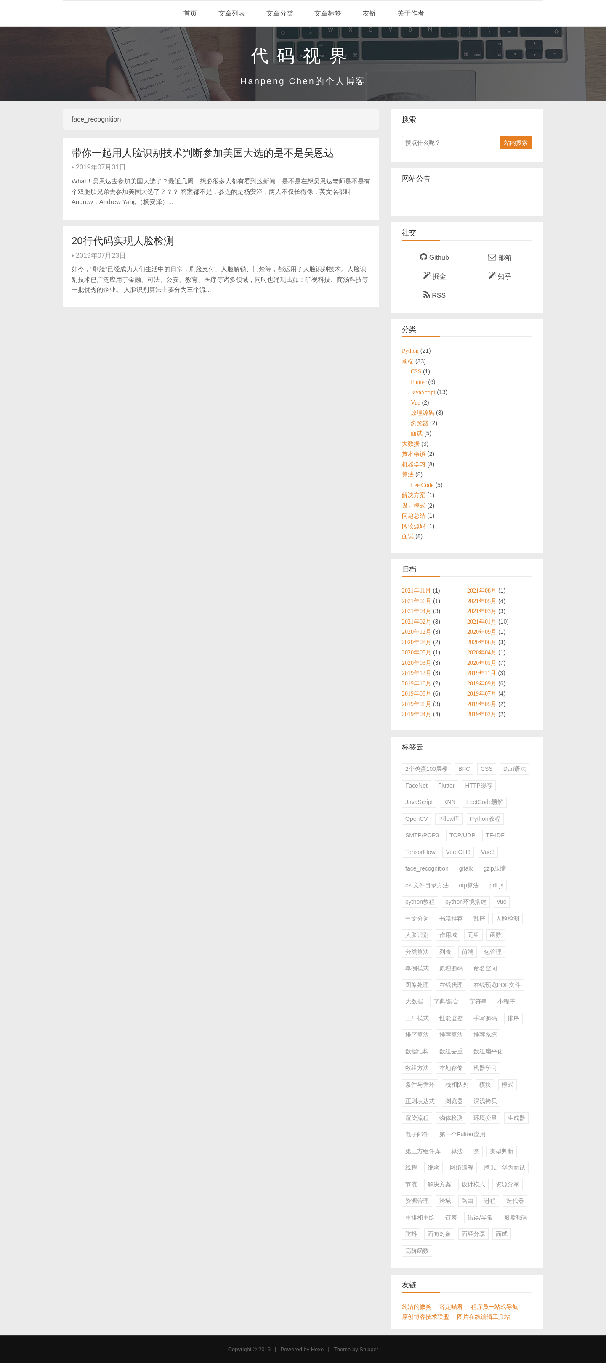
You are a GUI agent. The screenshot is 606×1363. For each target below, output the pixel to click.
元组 (473, 935)
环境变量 (485, 1117)
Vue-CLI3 (458, 852)
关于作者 (410, 13)
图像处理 (417, 985)
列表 (445, 951)
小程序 (506, 1001)
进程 (490, 1200)
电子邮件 (417, 1134)
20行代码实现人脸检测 (123, 240)
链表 (451, 1217)
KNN (449, 802)
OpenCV (416, 818)
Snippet (368, 1349)
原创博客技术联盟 (425, 1317)
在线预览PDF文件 (497, 985)
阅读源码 (515, 1217)
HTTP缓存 (478, 785)
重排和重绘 (420, 1217)
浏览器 (454, 1101)
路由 (467, 1200)
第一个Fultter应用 (462, 1134)
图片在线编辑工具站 (483, 1317)
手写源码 (485, 1018)
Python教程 (485, 818)
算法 (457, 1151)
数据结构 (417, 1051)
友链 (368, 13)
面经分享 (473, 1234)
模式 (507, 1084)
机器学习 (485, 1067)
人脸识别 (417, 935)
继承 (433, 1167)
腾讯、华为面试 (504, 1167)
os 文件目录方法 (427, 885)
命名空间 (485, 968)
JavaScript (419, 802)
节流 (411, 1184)
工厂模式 (417, 1018)
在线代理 (451, 985)
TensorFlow (420, 852)
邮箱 (499, 257)
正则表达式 (420, 1101)
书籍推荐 (451, 918)
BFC (464, 768)
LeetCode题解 (485, 802)
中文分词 (417, 918)
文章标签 (327, 13)
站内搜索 (516, 142)
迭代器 (515, 1200)
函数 (496, 935)
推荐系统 (485, 1034)
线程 (411, 1167)
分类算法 (417, 951)
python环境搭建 (465, 901)
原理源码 (451, 968)
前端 (467, 951)
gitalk (466, 868)
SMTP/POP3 (422, 835)
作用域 (448, 935)
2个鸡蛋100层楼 (426, 768)
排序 (513, 1018)
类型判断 (501, 1151)
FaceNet (416, 785)
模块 (485, 1084)
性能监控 (451, 1018)
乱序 (479, 918)
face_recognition (427, 868)
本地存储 (451, 1067)
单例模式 (417, 968)
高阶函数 (417, 1250)
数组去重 (451, 1051)
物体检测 (451, 1117)
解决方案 (439, 1184)
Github (434, 257)
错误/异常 (480, 1217)
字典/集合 (446, 1001)
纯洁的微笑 (416, 1307)
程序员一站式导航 (494, 1307)
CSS (487, 768)
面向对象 (439, 1234)
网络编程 (461, 1167)
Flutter (446, 785)
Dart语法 (514, 768)
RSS (434, 295)
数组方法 (417, 1067)
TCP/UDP (462, 835)
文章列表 (230, 13)
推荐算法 (451, 1034)
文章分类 (279, 13)
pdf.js (496, 885)
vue (502, 901)
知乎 (499, 276)
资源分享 (507, 1184)
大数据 (414, 1001)
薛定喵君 (451, 1307)
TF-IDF (495, 835)
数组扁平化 (488, 1051)
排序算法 (417, 1034)
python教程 (420, 901)
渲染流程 (417, 1117)
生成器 (516, 1117)
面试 (502, 1234)
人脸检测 (507, 918)
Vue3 (487, 852)
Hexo (317, 1349)
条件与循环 (420, 1084)
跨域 (445, 1200)
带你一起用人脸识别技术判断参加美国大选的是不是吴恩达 (203, 153)
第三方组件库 (423, 1151)
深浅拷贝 (485, 1101)
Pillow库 (449, 818)
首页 (189, 13)
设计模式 (473, 1184)
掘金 (434, 276)
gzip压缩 (494, 868)
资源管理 (417, 1200)
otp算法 (469, 885)
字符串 (478, 1001)
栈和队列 (457, 1084)
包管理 (493, 951)
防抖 (411, 1234)
